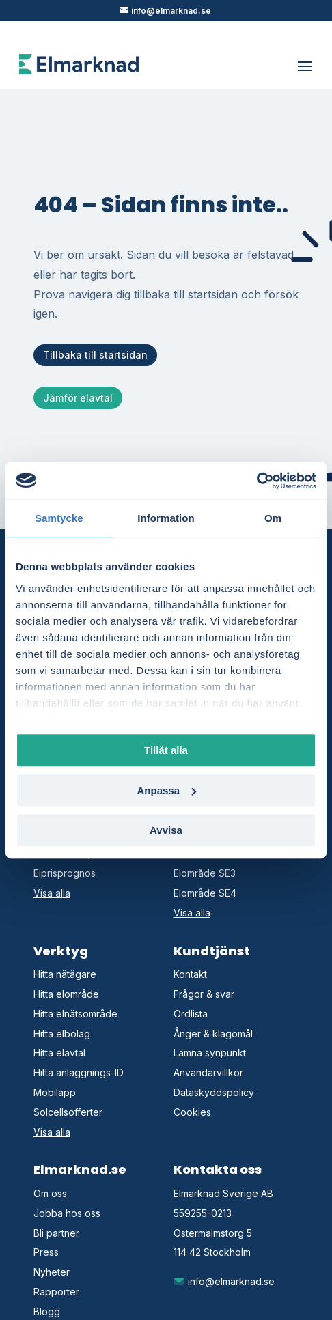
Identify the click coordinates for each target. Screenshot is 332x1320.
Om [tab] (272, 518)
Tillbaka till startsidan (95, 355)
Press (46, 1252)
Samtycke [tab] (59, 518)
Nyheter (51, 1272)
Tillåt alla (166, 750)
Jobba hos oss (66, 1213)
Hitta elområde (66, 994)
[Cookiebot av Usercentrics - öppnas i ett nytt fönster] (256, 481)
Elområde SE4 (205, 893)
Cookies (192, 1112)
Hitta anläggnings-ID (78, 1072)
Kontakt (190, 974)
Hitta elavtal (59, 1052)
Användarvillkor (208, 1072)
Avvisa (166, 830)
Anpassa (166, 790)
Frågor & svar (204, 994)
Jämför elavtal (78, 398)
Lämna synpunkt (210, 1052)
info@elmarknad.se (224, 1281)
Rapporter (56, 1291)
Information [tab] (166, 518)
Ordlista (191, 1014)
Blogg (46, 1311)
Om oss (50, 1193)
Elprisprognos (64, 873)
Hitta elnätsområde (75, 1014)
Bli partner (56, 1233)
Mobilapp (54, 1092)
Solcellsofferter (67, 1112)
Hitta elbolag (61, 1033)
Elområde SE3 (205, 873)
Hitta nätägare (64, 974)
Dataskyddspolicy (214, 1092)
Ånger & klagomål (213, 1033)
